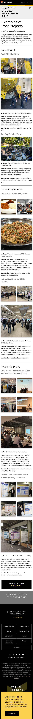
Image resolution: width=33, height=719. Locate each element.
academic (21, 31)
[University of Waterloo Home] (6, 2)
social (3, 31)
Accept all (12, 713)
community (11, 31)
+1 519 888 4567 (18, 617)
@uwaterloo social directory (16, 657)
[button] (24, 2)
